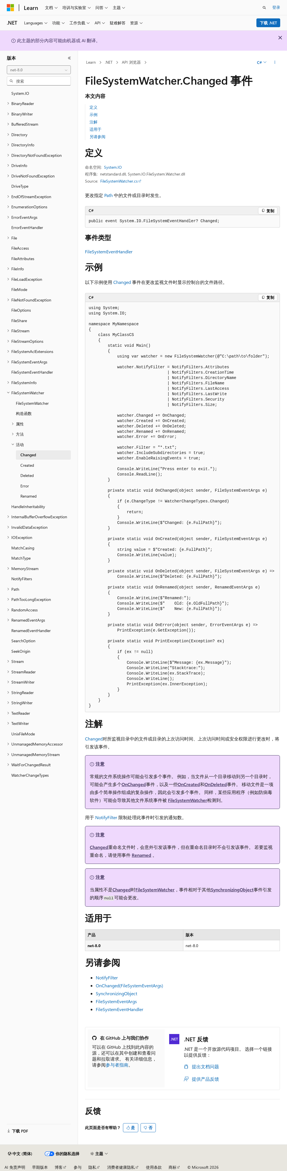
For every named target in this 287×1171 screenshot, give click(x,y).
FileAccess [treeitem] (20, 248)
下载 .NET (268, 22)
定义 (93, 107)
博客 (59, 1167)
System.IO (113, 167)
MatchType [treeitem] (21, 558)
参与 (78, 1167)
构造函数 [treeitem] (24, 413)
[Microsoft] (10, 7)
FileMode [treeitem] (19, 289)
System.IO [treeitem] (20, 93)
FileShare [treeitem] (19, 320)
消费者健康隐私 (121, 1167)
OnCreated (189, 784)
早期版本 (40, 1167)
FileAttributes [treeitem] (22, 258)
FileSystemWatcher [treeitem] (32, 403)
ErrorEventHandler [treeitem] (27, 227)
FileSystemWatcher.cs (119, 181)
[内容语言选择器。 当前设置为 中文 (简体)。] (20, 1153)
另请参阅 (97, 136)
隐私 (92, 1167)
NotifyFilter (106, 817)
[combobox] (39, 69)
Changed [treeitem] (28, 454)
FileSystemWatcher (187, 800)
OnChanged (134, 784)
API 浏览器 (131, 62)
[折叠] (69, 58)
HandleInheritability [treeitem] (28, 506)
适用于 (95, 129)
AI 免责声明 (15, 1167)
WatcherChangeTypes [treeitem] (30, 775)
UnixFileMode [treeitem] (23, 734)
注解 (93, 122)
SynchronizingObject (232, 889)
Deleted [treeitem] (27, 475)
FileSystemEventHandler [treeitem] (32, 372)
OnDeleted (216, 784)
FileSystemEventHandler (109, 251)
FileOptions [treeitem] (21, 310)
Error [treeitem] (24, 486)
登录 (276, 7)
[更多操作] (275, 62)
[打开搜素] (264, 8)
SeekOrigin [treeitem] (20, 651)
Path (108, 195)
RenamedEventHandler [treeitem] (31, 630)
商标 (173, 1167)
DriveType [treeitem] (19, 186)
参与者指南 (117, 1065)
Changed (122, 282)
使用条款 (154, 1167)
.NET (108, 62)
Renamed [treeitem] (28, 496)
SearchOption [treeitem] (23, 640)
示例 (93, 114)
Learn (91, 62)
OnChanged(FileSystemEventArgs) (129, 985)
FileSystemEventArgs (116, 1001)
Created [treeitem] (27, 465)
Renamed (141, 855)
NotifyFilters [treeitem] (21, 578)
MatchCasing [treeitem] (22, 548)
